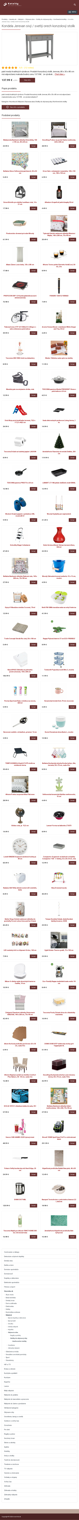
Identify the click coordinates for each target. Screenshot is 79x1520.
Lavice (6, 1386)
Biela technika (11, 1298)
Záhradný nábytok (14, 1348)
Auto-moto (10, 1295)
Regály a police (9, 1434)
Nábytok (21, 19)
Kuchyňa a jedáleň (10, 1373)
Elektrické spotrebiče (11, 1282)
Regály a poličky (15, 1335)
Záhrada (7, 1486)
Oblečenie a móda (12, 1352)
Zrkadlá (7, 1499)
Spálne (6, 1447)
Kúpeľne (7, 1382)
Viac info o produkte (15, 107)
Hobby (8, 1309)
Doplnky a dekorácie (11, 1278)
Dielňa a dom (9, 1265)
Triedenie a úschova (11, 1464)
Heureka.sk (12, 19)
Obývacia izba (29, 19)
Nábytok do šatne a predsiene (15, 1404)
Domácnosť (8, 1274)
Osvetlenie (11, 1345)
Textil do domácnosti (11, 1460)
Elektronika (10, 1306)
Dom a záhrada (11, 1303)
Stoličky (7, 1451)
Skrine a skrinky (9, 1443)
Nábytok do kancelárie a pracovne (16, 1399)
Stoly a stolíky (9, 1456)
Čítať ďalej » (60, 74)
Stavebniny (10, 1360)
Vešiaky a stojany (10, 1477)
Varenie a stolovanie (11, 1473)
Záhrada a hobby (10, 1490)
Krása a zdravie (9, 1369)
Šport (8, 1357)
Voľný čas (8, 1482)
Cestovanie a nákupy (11, 1252)
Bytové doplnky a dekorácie (17, 1318)
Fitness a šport (9, 1287)
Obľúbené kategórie (11, 1408)
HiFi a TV (7, 1365)
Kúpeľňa (10, 1329)
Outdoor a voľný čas (11, 1421)
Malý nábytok (9, 1391)
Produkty (4, 19)
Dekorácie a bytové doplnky (14, 1256)
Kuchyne (7, 1377)
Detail (33, 146)
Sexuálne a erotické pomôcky (16, 1354)
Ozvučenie (8, 1425)
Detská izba (8, 1261)
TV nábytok (8, 1469)
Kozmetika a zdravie (13, 1312)
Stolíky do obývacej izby (44, 19)
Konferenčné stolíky (60, 19)
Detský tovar (10, 1300)
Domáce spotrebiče (11, 1269)
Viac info (27, 80)
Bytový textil (12, 1321)
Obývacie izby (9, 1412)
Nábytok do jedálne (11, 1395)
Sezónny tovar (9, 1438)
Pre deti (7, 1430)
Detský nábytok (13, 1327)
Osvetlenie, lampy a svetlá (13, 1417)
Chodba (10, 1324)
